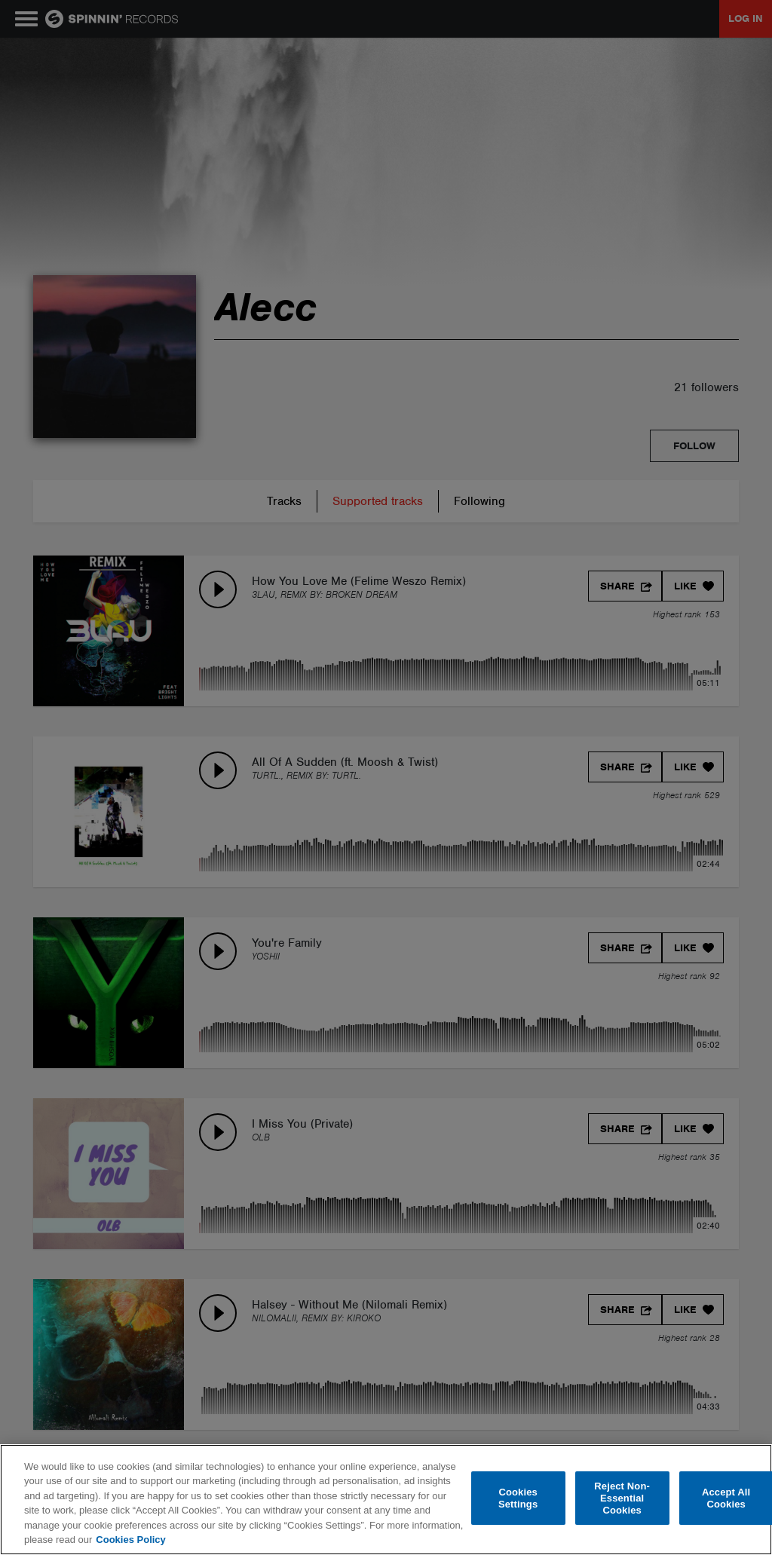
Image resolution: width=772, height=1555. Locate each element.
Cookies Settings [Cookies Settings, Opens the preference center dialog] (518, 1498)
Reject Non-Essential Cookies (622, 1498)
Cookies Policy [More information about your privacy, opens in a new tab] (130, 1539)
